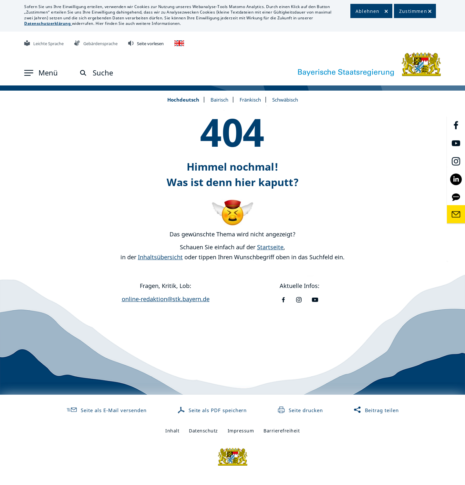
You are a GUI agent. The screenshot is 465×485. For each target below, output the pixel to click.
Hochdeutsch (183, 99)
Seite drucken (300, 410)
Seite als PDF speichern (213, 410)
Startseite (270, 247)
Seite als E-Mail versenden (106, 410)
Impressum (241, 431)
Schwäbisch (285, 99)
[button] (41, 73)
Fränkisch (250, 99)
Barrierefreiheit (282, 431)
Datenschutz (203, 431)
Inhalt (172, 431)
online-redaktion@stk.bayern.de (166, 299)
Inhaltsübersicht (160, 257)
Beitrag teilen (376, 410)
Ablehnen (368, 11)
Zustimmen (413, 11)
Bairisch (219, 99)
